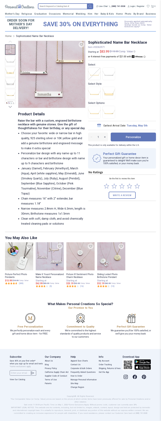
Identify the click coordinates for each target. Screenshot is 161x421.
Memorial (68, 14)
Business (151, 14)
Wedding (81, 14)
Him (90, 14)
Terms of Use (51, 380)
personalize (133, 137)
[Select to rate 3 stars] (121, 186)
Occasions (55, 14)
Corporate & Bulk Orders (81, 368)
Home (119, 14)
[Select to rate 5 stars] (137, 186)
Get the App (104, 372)
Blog (47, 365)
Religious (27, 14)
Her (96, 14)
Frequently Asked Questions (83, 372)
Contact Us (75, 365)
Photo (128, 14)
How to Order (76, 376)
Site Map (74, 383)
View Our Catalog (17, 379)
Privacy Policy (51, 368)
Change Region (77, 387)
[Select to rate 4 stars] (129, 186)
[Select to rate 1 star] (106, 186)
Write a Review (122, 195)
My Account (104, 361)
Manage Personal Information (84, 380)
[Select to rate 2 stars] (114, 186)
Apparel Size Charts (79, 361)
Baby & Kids (107, 14)
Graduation (40, 14)
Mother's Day (12, 14)
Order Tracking (105, 365)
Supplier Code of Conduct (56, 376)
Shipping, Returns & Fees (110, 368)
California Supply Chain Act (57, 372)
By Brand (138, 14)
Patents (48, 383)
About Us (49, 361)
